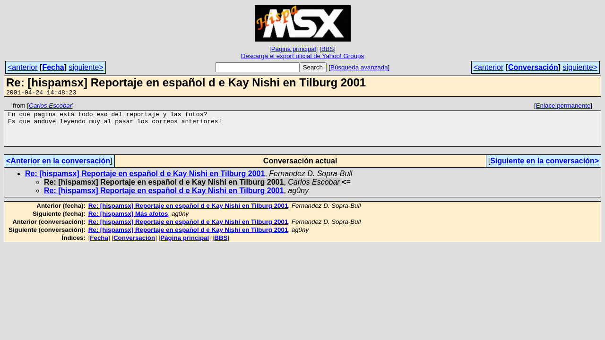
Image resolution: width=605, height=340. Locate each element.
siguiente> (86, 67)
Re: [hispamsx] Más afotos (128, 222)
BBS (327, 48)
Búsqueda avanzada (359, 67)
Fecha (53, 67)
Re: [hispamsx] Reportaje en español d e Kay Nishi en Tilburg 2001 (145, 182)
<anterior (23, 67)
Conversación (533, 67)
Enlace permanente (563, 106)
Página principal (293, 48)
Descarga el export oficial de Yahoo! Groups (302, 56)
